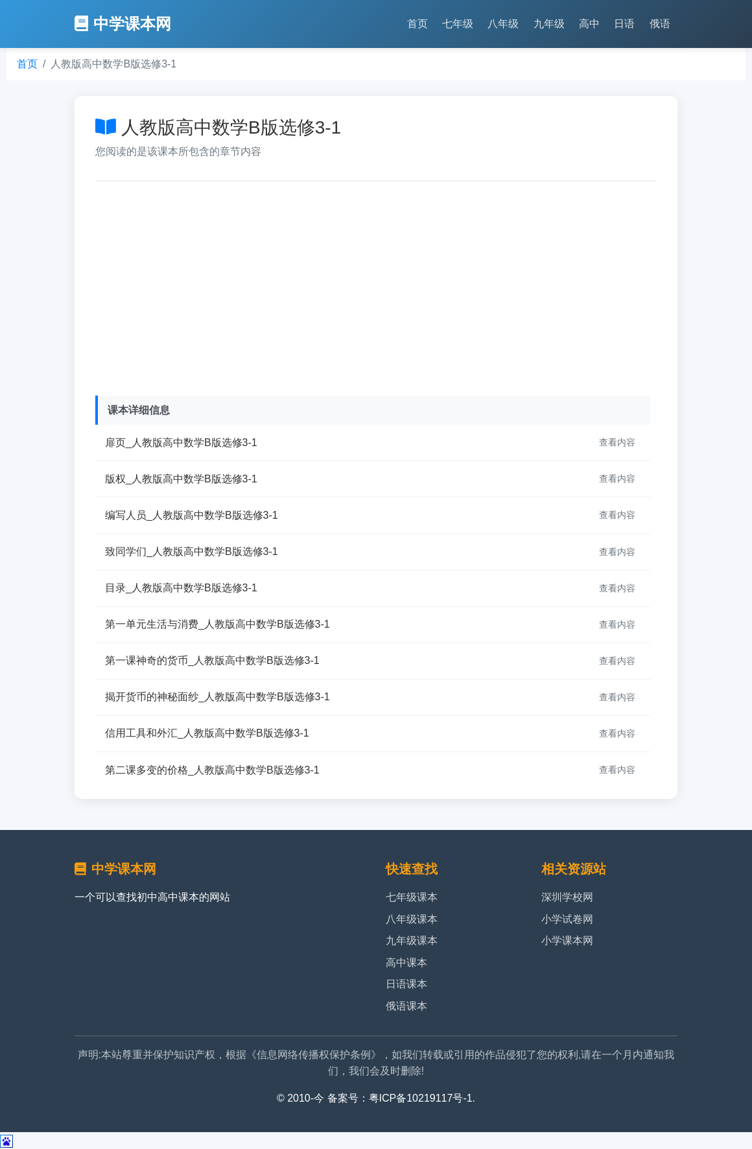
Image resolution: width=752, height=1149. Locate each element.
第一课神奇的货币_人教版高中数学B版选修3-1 (212, 660)
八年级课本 (412, 919)
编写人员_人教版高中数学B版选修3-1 (191, 515)
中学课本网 (123, 23)
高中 (589, 23)
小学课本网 (567, 940)
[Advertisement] (376, 285)
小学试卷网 (567, 919)
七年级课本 (412, 897)
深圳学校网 (567, 897)
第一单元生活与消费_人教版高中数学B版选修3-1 (217, 624)
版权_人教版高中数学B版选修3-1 (181, 478)
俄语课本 (406, 1006)
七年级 (457, 23)
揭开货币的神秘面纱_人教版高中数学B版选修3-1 (217, 696)
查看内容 (617, 442)
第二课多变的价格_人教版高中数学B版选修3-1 (212, 770)
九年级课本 (412, 940)
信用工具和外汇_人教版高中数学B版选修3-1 (207, 733)
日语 (624, 23)
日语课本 (406, 983)
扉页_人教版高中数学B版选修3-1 (181, 442)
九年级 (549, 23)
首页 (417, 23)
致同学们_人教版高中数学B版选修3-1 (191, 551)
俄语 (660, 23)
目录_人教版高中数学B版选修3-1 (181, 587)
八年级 (503, 23)
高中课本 (406, 962)
